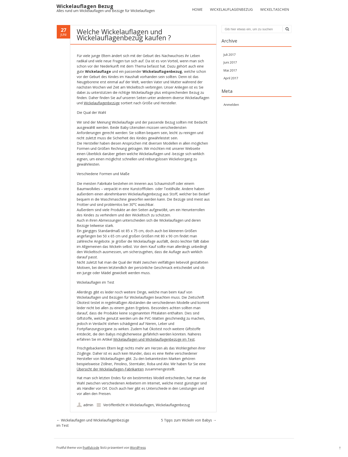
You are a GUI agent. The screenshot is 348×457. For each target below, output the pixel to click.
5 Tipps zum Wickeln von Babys (188, 420)
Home (197, 9)
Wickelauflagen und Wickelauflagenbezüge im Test (154, 339)
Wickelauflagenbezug (231, 9)
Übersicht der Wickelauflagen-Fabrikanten (110, 369)
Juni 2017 (230, 62)
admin (88, 404)
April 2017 (231, 78)
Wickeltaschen (274, 9)
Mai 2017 (230, 70)
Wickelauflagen (142, 404)
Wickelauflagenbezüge (102, 103)
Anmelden (231, 104)
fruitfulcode (91, 447)
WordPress (138, 447)
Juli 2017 (230, 54)
